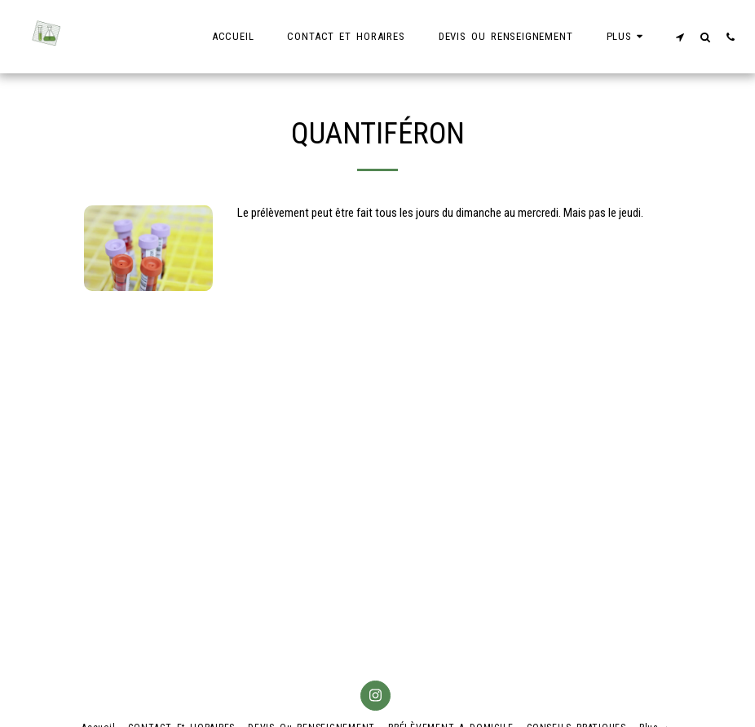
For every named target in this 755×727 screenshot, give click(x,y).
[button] (679, 36)
